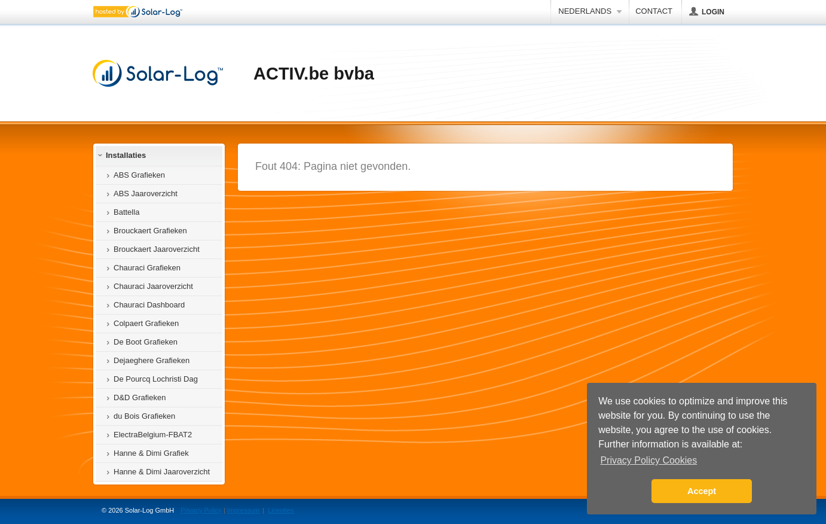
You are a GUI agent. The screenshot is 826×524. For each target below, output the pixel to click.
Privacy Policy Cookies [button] (648, 460)
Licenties (280, 510)
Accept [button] (701, 491)
